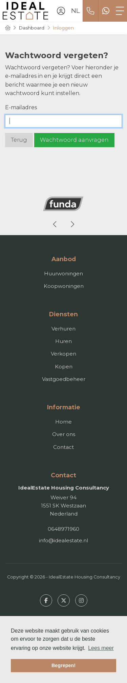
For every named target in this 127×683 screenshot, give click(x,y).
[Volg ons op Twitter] (64, 600)
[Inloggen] (61, 11)
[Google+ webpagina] (81, 600)
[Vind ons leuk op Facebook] (46, 600)
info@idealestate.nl (63, 540)
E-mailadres (21, 107)
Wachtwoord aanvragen (74, 140)
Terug (19, 140)
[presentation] (55, 224)
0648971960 (63, 529)
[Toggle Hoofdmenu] (120, 11)
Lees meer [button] (101, 648)
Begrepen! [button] (63, 665)
